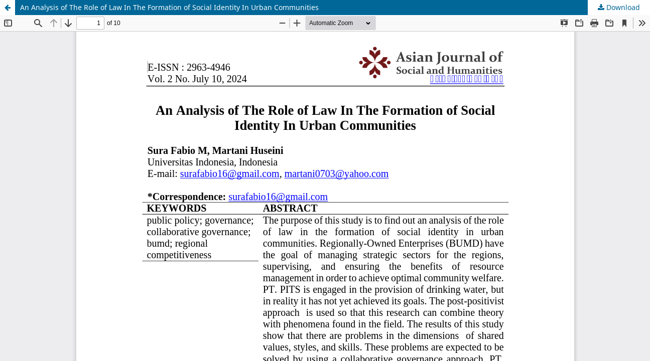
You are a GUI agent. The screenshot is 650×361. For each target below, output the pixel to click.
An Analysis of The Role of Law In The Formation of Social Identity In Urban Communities (169, 7)
